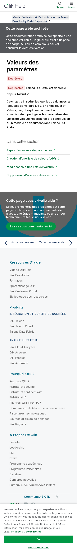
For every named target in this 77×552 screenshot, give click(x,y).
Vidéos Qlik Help (21, 269)
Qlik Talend (17, 320)
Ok (38, 539)
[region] (38, 527)
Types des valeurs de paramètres (29, 150)
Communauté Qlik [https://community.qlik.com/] (37, 496)
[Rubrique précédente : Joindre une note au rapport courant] (20, 242)
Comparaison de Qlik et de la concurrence (37, 408)
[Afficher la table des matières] (8, 17)
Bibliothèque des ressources (29, 296)
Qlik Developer (19, 275)
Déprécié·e (15, 78)
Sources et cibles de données (29, 418)
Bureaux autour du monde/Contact (32, 485)
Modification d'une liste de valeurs (30, 167)
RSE (12, 452)
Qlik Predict (17, 357)
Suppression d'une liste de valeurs (30, 175)
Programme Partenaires (25, 469)
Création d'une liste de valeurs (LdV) (31, 158)
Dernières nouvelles (23, 479)
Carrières (16, 474)
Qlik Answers (18, 352)
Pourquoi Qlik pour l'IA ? (25, 402)
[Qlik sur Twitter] (57, 497)
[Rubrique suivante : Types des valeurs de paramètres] (56, 242)
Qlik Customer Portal (23, 291)
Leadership (17, 447)
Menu (71, 7)
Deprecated (16, 88)
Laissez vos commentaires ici (31, 226)
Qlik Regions (18, 424)
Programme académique (26, 463)
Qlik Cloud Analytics (22, 347)
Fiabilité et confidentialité (26, 392)
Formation (16, 280)
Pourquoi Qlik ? (19, 381)
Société (15, 442)
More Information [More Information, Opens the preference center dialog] (38, 547)
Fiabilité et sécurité (22, 386)
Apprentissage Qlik (22, 285)
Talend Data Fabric (22, 331)
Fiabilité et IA (18, 397)
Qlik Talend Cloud (21, 326)
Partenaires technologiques (28, 413)
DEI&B (13, 458)
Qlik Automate (19, 363)
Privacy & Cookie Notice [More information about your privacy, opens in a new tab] (26, 531)
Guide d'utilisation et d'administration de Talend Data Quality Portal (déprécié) (40, 19)
